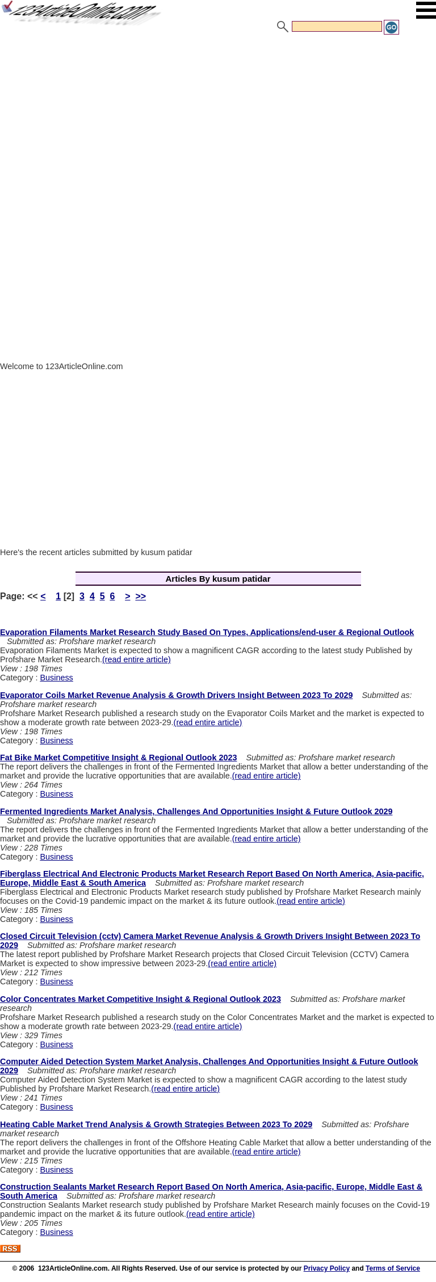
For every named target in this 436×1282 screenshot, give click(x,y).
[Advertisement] (218, 120)
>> (140, 596)
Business (56, 677)
